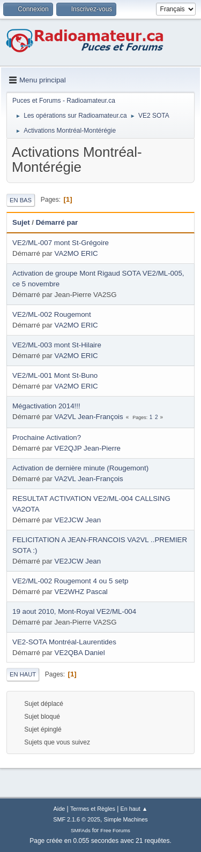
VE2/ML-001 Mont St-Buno (55, 375)
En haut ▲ (134, 808)
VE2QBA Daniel (80, 653)
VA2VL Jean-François (89, 417)
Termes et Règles (92, 808)
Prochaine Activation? (46, 437)
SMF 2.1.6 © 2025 (76, 819)
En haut (23, 674)
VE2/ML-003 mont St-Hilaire (56, 345)
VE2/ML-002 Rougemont (51, 314)
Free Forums (115, 830)
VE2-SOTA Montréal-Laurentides (64, 642)
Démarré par (57, 222)
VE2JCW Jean (78, 520)
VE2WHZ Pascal (81, 592)
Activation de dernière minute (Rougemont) (80, 468)
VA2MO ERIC (76, 253)
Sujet (21, 222)
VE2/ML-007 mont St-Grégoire (60, 243)
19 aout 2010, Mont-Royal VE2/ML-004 (74, 611)
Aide (59, 808)
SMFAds (81, 830)
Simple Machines (126, 819)
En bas (21, 200)
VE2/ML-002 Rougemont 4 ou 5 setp (70, 581)
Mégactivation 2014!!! (46, 406)
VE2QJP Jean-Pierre (88, 448)
